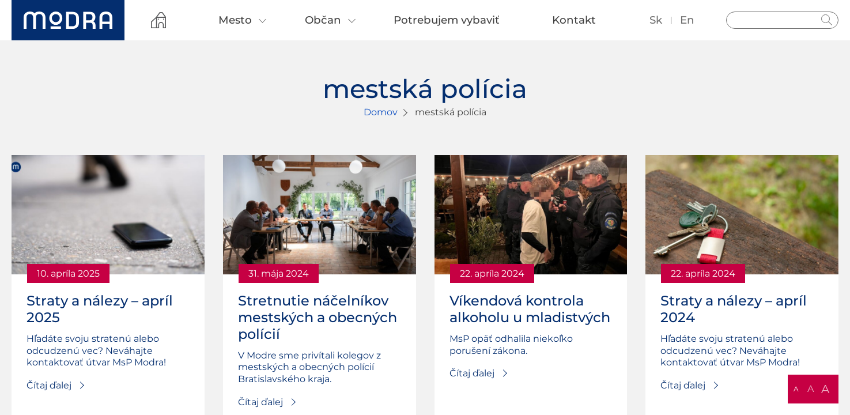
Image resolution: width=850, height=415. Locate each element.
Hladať (826, 20)
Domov (381, 112)
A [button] (796, 388)
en (687, 20)
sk (655, 20)
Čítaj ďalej (49, 385)
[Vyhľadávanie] (782, 20)
